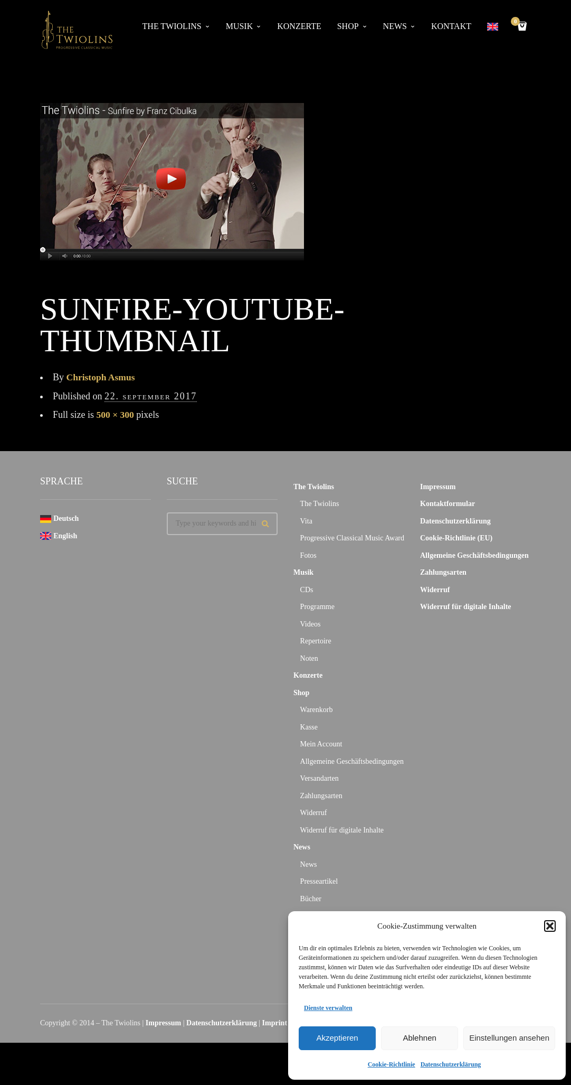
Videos (310, 624)
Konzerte (299, 26)
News (395, 26)
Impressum (437, 487)
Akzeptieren (337, 1037)
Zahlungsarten (321, 796)
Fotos (308, 555)
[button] (550, 926)
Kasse (309, 727)
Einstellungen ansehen (509, 1037)
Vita (306, 521)
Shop (348, 26)
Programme (317, 607)
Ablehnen (419, 1037)
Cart (517, 22)
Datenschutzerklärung (451, 1064)
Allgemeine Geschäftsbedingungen (352, 761)
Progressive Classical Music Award (352, 538)
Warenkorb (316, 710)
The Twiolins (172, 26)
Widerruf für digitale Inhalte (342, 830)
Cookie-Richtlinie (391, 1064)
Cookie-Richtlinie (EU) (456, 538)
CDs (306, 590)
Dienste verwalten (328, 1008)
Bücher (310, 899)
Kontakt (451, 26)
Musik (239, 26)
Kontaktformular (447, 504)
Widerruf (313, 813)
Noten (309, 658)
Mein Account (321, 744)
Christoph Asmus (101, 377)
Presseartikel (319, 881)
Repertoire (315, 641)
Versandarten (319, 778)
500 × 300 (116, 414)
